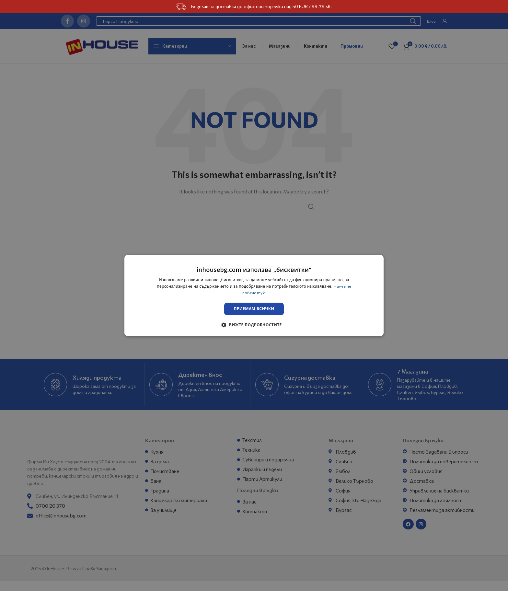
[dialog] (254, 295)
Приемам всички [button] (254, 309)
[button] (254, 325)
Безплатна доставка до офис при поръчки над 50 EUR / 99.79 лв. (254, 6)
